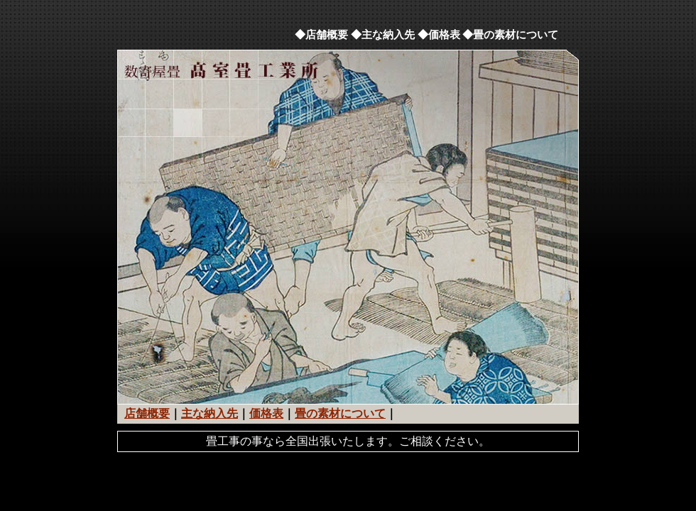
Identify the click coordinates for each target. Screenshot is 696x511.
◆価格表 (439, 34)
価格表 (266, 413)
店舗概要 (147, 413)
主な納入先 (209, 413)
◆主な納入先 (383, 34)
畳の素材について (340, 413)
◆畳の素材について (510, 34)
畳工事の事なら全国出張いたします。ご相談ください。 (348, 441)
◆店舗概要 (321, 34)
